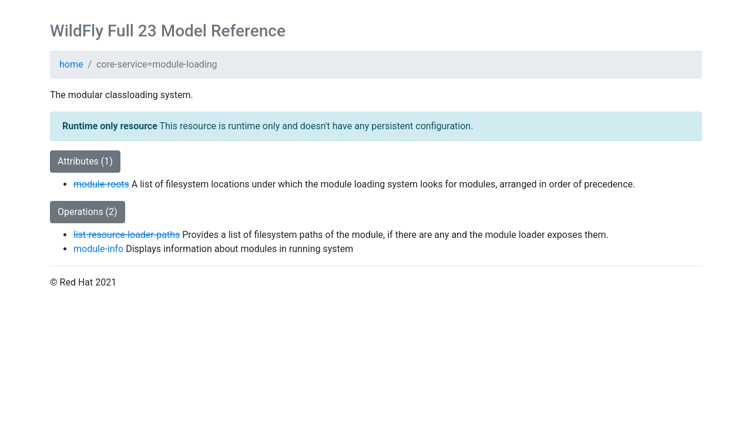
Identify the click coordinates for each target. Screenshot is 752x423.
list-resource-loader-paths (126, 234)
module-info (98, 248)
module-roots (101, 184)
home (71, 64)
